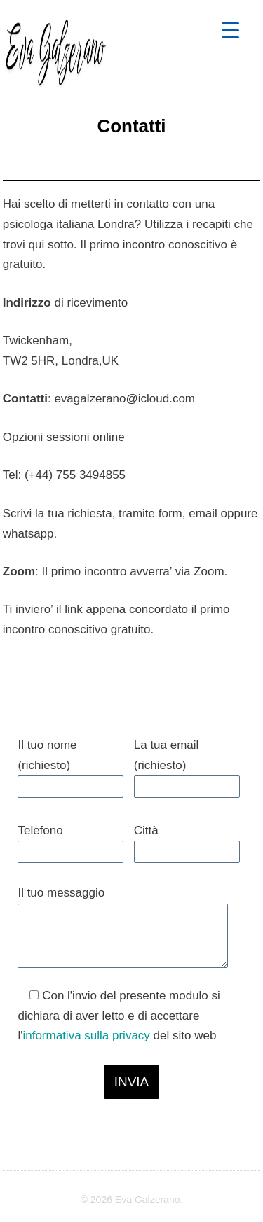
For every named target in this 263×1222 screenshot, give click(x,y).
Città (146, 830)
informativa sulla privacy (85, 1035)
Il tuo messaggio (61, 892)
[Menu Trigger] (230, 29)
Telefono (40, 830)
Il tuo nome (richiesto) (47, 755)
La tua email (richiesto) (166, 755)
